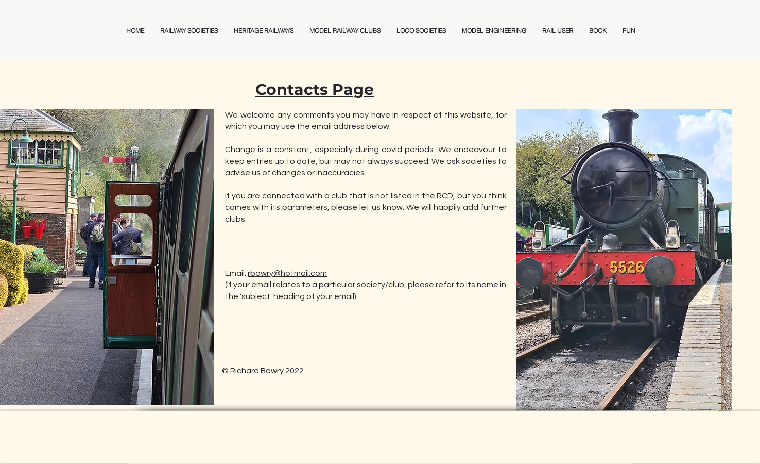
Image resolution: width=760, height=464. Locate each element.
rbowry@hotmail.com (287, 273)
